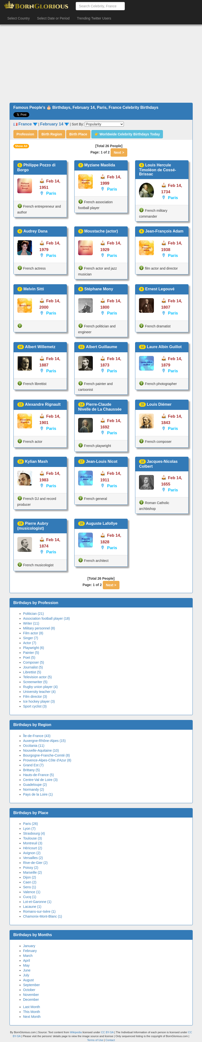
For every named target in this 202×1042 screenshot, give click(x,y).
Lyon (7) (29, 828)
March (28, 956)
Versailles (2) (33, 858)
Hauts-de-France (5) (38, 775)
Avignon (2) (32, 853)
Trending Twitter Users (94, 18)
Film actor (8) (33, 633)
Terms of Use (95, 1040)
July (26, 975)
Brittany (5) (31, 770)
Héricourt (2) (32, 848)
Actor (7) (29, 643)
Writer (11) (31, 623)
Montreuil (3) (33, 843)
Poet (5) (29, 657)
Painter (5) (31, 653)
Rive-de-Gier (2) (35, 863)
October (29, 990)
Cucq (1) (29, 897)
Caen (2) (29, 882)
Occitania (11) (33, 746)
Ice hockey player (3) (39, 701)
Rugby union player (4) (40, 687)
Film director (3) (35, 696)
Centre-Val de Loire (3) (40, 780)
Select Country (18, 18)
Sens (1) (29, 887)
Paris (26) (30, 824)
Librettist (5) (32, 672)
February (30, 951)
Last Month (31, 1007)
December (31, 1000)
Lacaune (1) (32, 907)
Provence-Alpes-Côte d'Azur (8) (47, 760)
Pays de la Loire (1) (38, 794)
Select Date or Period (53, 18)
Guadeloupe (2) (35, 785)
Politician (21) (33, 614)
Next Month (32, 1017)
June (27, 970)
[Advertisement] (101, 64)
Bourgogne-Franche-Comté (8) (46, 755)
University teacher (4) (39, 692)
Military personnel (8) (39, 628)
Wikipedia (76, 1032)
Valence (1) (32, 892)
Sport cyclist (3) (35, 706)
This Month (31, 1012)
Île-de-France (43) (37, 736)
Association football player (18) (46, 618)
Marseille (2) (32, 872)
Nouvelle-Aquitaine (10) (41, 750)
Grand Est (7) (33, 765)
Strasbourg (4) (34, 833)
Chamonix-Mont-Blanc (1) (42, 916)
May (26, 965)
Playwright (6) (33, 648)
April (26, 960)
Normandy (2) (33, 789)
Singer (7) (30, 638)
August (28, 980)
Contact (110, 1040)
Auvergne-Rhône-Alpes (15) (44, 741)
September (31, 985)
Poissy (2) (30, 868)
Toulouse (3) (32, 838)
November (31, 995)
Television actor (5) (37, 677)
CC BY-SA (107, 1032)
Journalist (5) (33, 667)
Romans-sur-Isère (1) (39, 911)
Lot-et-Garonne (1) (37, 902)
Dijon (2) (29, 877)
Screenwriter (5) (35, 682)
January (29, 946)
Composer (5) (33, 662)
